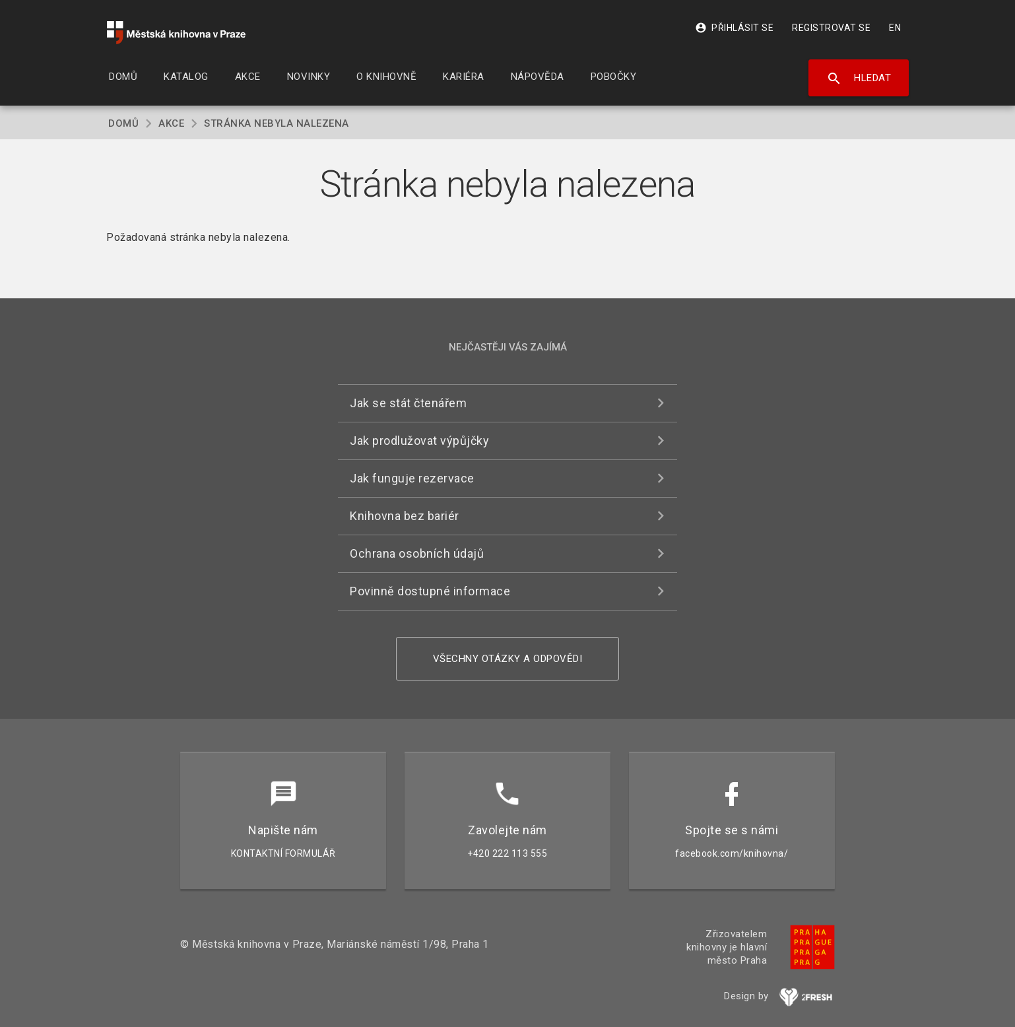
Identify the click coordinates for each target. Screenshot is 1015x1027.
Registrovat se (831, 27)
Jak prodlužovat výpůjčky (419, 440)
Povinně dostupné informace (430, 591)
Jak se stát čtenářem (408, 403)
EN (895, 27)
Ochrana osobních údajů (417, 553)
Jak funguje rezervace (412, 478)
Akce (171, 123)
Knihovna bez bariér (404, 516)
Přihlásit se (734, 28)
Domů (123, 123)
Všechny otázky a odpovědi (508, 659)
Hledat (859, 78)
